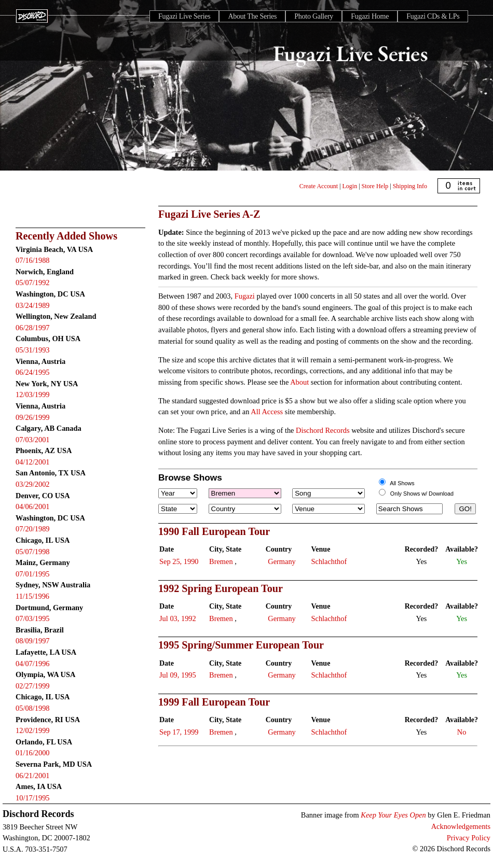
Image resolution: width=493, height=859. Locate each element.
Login (350, 186)
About (299, 382)
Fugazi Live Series (184, 16)
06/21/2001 (33, 775)
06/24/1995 (33, 372)
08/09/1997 (33, 641)
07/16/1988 (33, 260)
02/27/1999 (33, 686)
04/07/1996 (33, 663)
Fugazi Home (370, 16)
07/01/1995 (33, 574)
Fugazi (245, 296)
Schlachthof (329, 561)
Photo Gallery (313, 16)
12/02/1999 (33, 730)
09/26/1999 (33, 417)
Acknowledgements (460, 826)
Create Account (318, 186)
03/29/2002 (33, 484)
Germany (282, 561)
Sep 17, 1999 (179, 732)
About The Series (252, 16)
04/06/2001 (33, 506)
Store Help (375, 186)
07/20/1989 (33, 529)
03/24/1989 (33, 305)
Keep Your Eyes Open (393, 815)
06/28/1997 (33, 327)
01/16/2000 (33, 753)
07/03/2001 (33, 439)
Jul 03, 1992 (177, 618)
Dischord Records (323, 430)
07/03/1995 (33, 618)
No (462, 732)
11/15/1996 (32, 596)
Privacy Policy (468, 838)
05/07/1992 (33, 282)
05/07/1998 (33, 551)
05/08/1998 (33, 708)
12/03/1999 (33, 394)
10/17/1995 (33, 798)
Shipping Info (410, 186)
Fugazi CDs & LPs (432, 16)
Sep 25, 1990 (179, 561)
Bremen (221, 561)
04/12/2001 (33, 462)
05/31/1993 (33, 350)
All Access (267, 411)
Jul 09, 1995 (177, 675)
